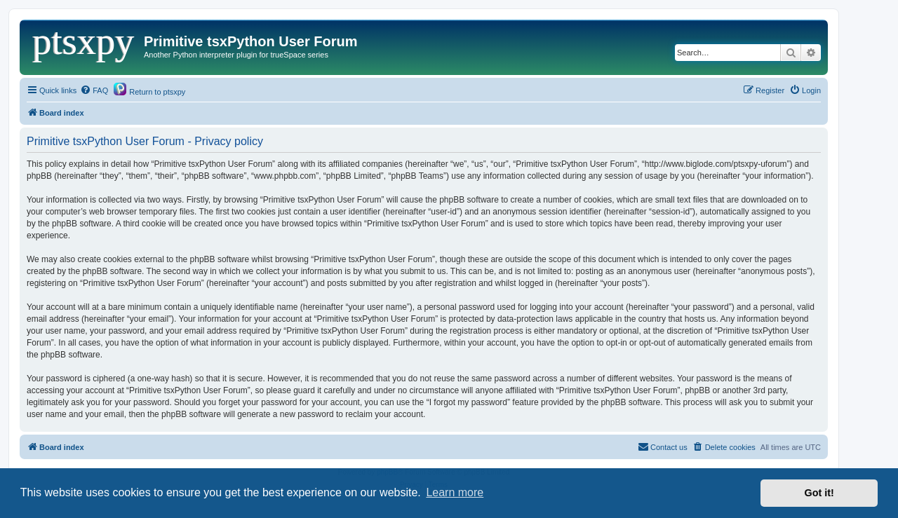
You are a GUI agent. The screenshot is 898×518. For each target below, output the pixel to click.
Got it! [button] (819, 492)
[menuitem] (94, 90)
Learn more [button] (454, 492)
